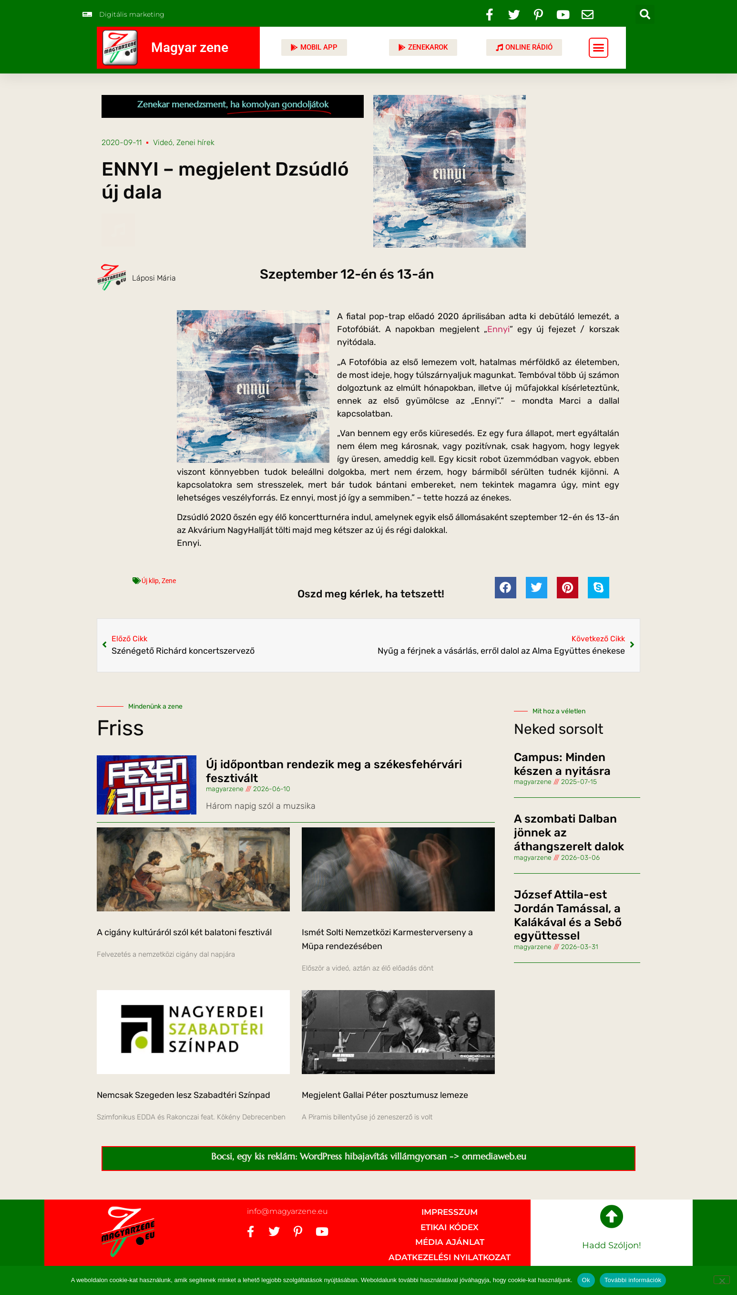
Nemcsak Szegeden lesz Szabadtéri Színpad (183, 1095)
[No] (722, 1279)
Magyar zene (189, 47)
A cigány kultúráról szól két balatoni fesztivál (184, 932)
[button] (645, 14)
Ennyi (498, 329)
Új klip (150, 581)
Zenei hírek (195, 142)
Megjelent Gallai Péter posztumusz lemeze (385, 1095)
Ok (586, 1280)
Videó (163, 142)
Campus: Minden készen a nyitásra (562, 764)
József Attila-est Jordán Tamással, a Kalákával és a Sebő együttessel (568, 915)
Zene (169, 581)
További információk (633, 1280)
